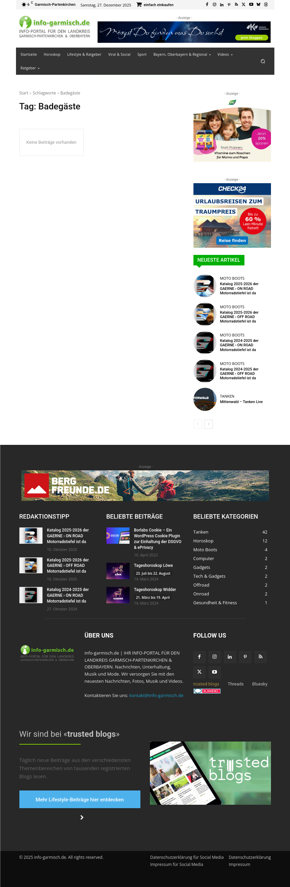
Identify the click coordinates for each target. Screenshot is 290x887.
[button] (262, 61)
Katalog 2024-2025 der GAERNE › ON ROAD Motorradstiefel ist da (239, 345)
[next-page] (208, 424)
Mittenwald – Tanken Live (241, 402)
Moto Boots (232, 278)
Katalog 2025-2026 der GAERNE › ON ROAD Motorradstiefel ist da (239, 288)
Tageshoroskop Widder (155, 589)
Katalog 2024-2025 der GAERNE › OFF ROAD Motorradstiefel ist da (239, 373)
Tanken (227, 396)
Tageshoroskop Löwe (153, 565)
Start (24, 93)
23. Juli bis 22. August (153, 573)
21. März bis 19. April (153, 597)
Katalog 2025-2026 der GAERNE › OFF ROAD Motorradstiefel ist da (239, 317)
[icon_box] (155, 5)
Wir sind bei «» (69, 734)
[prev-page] (197, 424)
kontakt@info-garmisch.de (156, 695)
